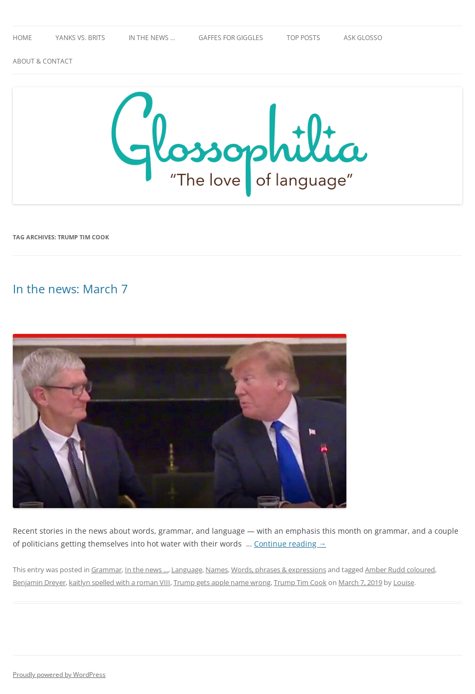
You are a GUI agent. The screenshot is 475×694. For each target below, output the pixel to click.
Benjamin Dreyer (39, 582)
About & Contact (43, 61)
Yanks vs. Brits (80, 37)
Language (186, 569)
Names (216, 569)
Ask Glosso (363, 37)
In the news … (152, 37)
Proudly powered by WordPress (59, 674)
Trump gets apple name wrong (222, 582)
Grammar (106, 569)
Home (22, 37)
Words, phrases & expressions (278, 569)
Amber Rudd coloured (400, 569)
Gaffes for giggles (231, 37)
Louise (403, 582)
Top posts (303, 37)
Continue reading (290, 544)
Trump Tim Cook (300, 582)
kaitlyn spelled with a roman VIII (119, 582)
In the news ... (146, 569)
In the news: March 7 (70, 288)
